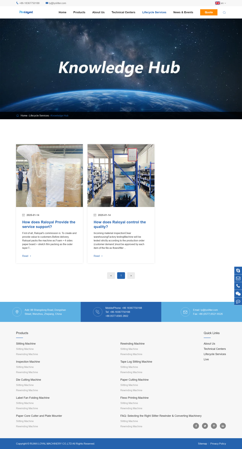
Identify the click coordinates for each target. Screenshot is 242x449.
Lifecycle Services (154, 12)
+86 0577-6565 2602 (116, 316)
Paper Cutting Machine (134, 379)
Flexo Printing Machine (134, 397)
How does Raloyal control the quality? (120, 224)
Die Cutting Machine (28, 379)
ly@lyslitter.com (56, 3)
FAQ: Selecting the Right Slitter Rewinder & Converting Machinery (161, 415)
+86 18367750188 (132, 307)
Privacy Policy (218, 443)
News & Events (183, 12)
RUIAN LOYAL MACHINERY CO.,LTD (51, 443)
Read (26, 256)
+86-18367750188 (28, 3)
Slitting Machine (26, 343)
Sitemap (202, 443)
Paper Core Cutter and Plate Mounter (39, 415)
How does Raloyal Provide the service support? (48, 224)
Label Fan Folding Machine (33, 397)
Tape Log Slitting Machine (136, 361)
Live (206, 359)
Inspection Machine (28, 361)
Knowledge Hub (59, 115)
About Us (98, 12)
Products (79, 12)
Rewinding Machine (27, 354)
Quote (209, 12)
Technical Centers (123, 12)
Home (62, 12)
